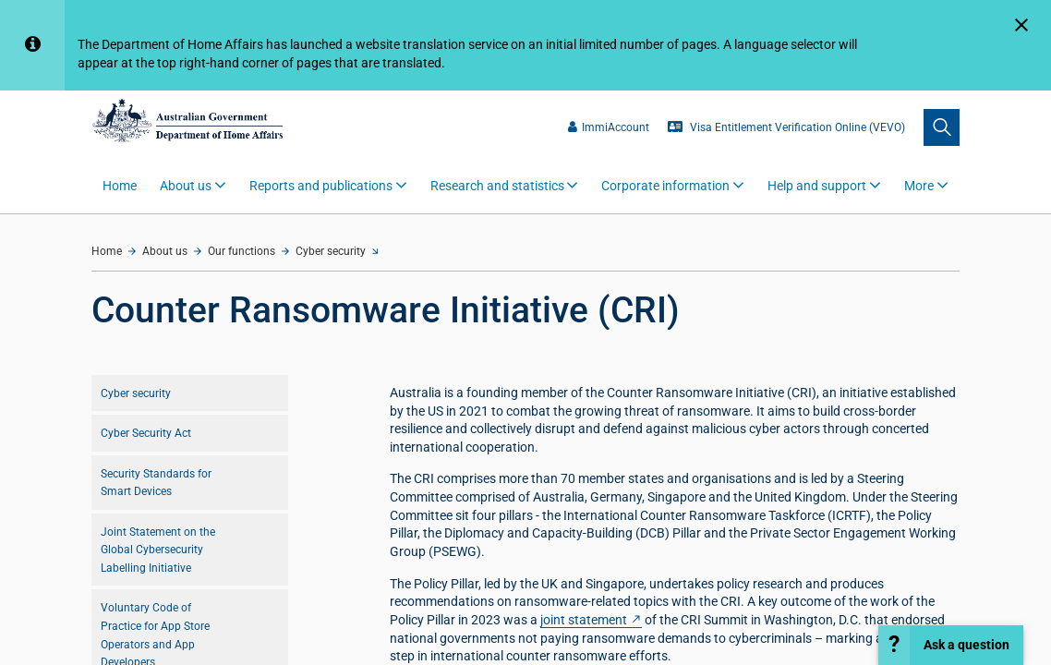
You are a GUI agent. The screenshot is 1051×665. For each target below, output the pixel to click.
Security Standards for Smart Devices (156, 482)
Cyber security (331, 251)
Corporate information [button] (665, 185)
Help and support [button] (816, 185)
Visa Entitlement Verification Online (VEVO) (786, 127)
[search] (942, 127)
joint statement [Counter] (583, 619)
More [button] (919, 185)
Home (120, 185)
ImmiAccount (608, 127)
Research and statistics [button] (497, 185)
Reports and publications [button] (321, 185)
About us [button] (185, 185)
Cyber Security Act (146, 433)
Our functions (241, 251)
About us (164, 251)
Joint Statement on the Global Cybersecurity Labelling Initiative (158, 549)
